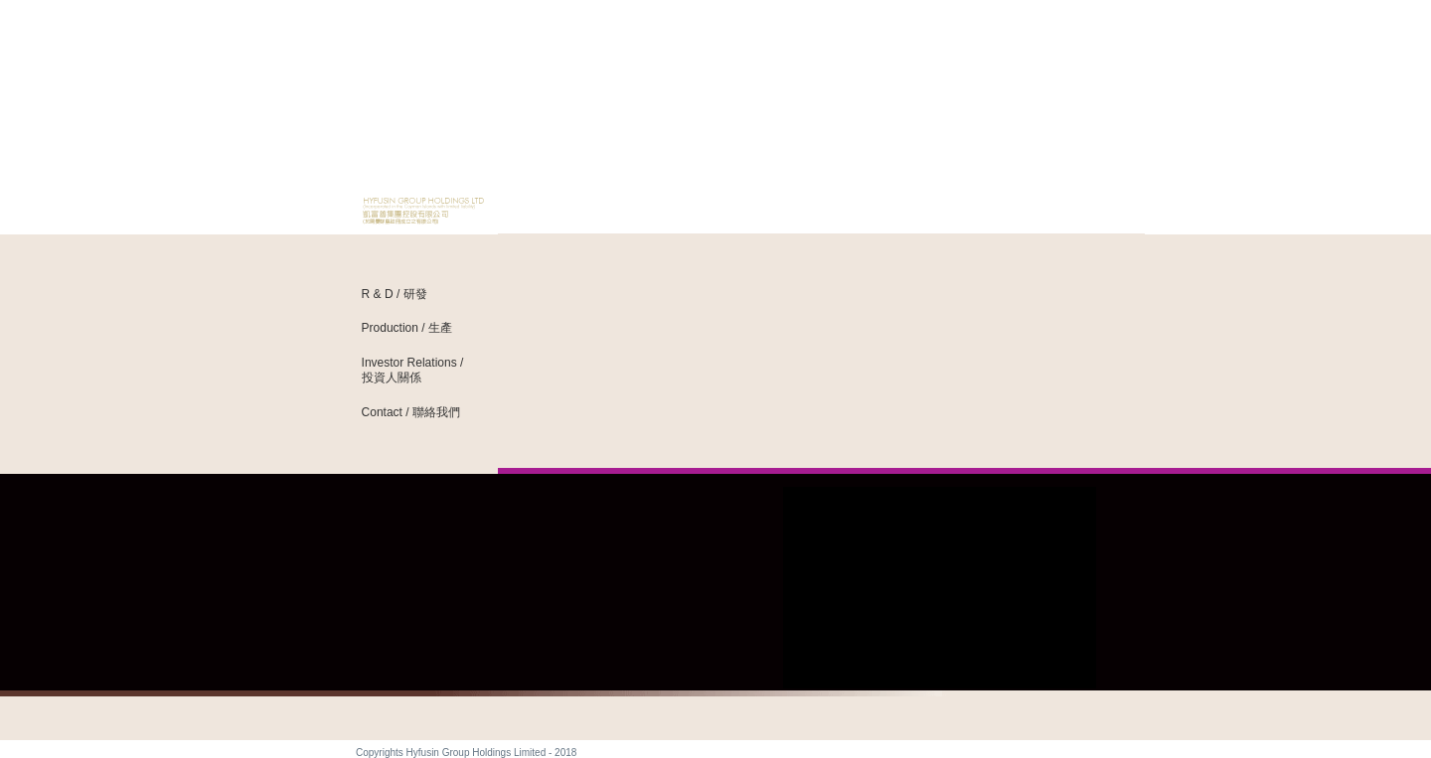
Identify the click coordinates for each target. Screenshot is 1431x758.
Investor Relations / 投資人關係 (413, 370)
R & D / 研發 (394, 294)
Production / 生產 (407, 328)
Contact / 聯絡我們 (411, 412)
